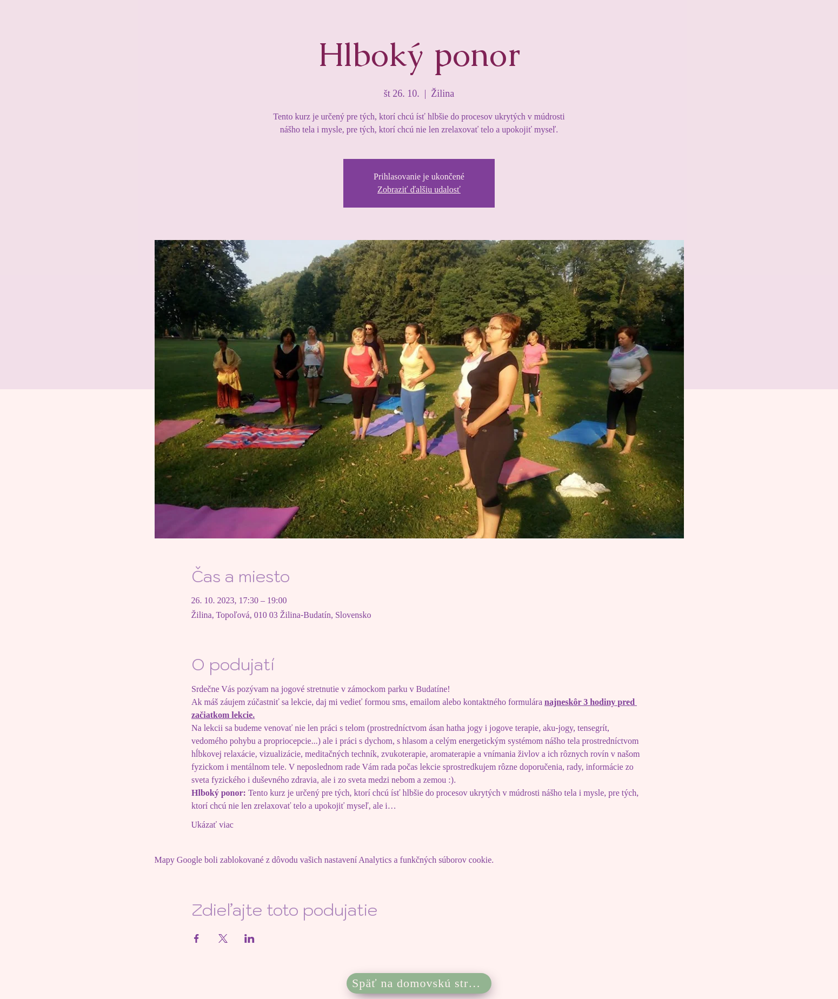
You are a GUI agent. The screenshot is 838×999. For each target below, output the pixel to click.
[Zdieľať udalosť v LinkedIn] (249, 938)
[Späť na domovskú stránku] (419, 983)
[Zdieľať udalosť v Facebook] (196, 938)
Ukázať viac (212, 824)
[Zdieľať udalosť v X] (223, 938)
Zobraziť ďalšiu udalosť (419, 189)
